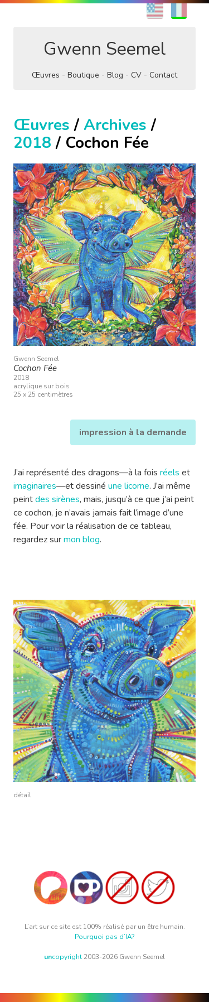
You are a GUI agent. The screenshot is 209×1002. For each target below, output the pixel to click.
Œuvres (46, 75)
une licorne (128, 486)
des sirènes (57, 499)
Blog (115, 75)
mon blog (82, 539)
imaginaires (34, 486)
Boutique (83, 75)
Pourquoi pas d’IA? (105, 936)
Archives (115, 125)
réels (169, 472)
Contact (163, 75)
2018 (32, 142)
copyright (63, 956)
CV (136, 75)
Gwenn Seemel (104, 49)
